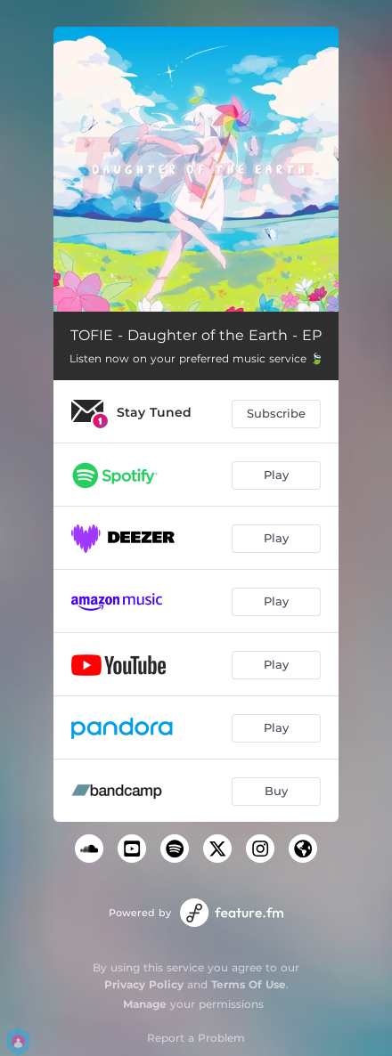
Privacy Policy (144, 984)
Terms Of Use (248, 984)
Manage (145, 1004)
